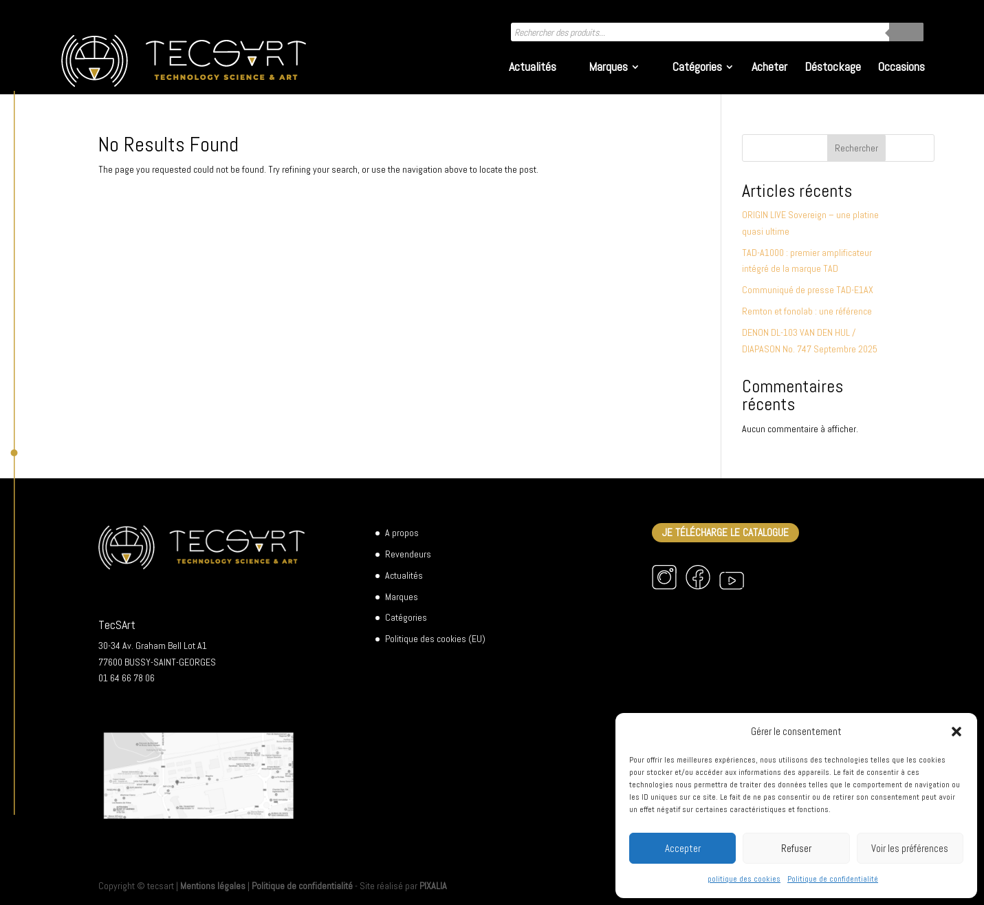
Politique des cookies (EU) (435, 638)
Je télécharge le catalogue (725, 533)
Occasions (901, 68)
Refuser (796, 848)
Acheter (769, 68)
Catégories (697, 68)
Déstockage (833, 68)
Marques (608, 68)
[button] (956, 731)
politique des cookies (744, 878)
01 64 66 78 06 (126, 678)
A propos (402, 532)
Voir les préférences (909, 848)
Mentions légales (212, 886)
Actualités (532, 68)
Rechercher (856, 148)
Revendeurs (408, 554)
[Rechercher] (906, 32)
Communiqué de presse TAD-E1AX (807, 290)
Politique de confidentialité (832, 878)
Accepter (683, 848)
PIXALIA (433, 886)
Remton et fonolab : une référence (807, 311)
